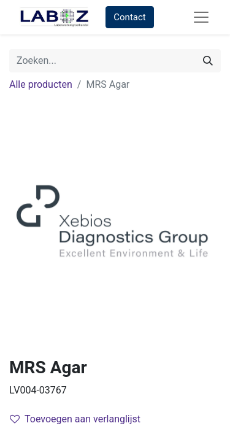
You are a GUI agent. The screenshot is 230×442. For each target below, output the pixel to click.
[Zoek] (208, 60)
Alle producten (40, 84)
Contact (129, 17)
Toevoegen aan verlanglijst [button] (75, 419)
